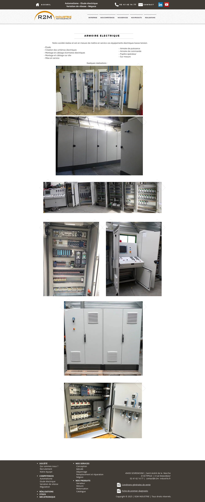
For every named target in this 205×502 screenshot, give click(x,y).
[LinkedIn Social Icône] (160, 4)
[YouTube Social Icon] (166, 4)
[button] (93, 16)
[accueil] (46, 4)
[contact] (149, 4)
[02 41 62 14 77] (127, 4)
